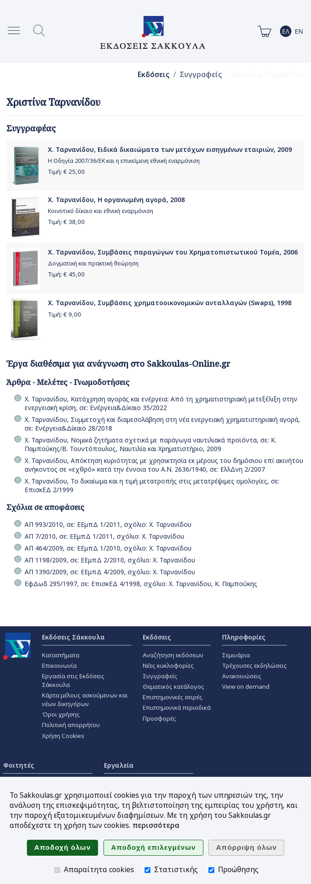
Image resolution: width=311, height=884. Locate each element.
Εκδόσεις (154, 74)
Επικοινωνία (59, 665)
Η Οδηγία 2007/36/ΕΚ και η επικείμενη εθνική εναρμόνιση (124, 161)
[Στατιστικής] (147, 870)
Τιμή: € (66, 171)
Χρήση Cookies (63, 736)
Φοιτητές (18, 765)
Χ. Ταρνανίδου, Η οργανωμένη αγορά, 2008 (116, 199)
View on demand (246, 686)
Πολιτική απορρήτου (71, 725)
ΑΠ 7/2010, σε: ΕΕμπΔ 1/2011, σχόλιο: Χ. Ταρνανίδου (104, 536)
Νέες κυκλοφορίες (168, 665)
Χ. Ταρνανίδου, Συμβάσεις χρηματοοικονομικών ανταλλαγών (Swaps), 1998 (169, 302)
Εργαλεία (119, 765)
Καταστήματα (60, 655)
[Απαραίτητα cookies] (57, 870)
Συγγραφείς (201, 74)
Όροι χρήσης (61, 714)
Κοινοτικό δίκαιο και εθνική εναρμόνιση (100, 211)
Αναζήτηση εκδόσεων (173, 655)
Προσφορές (159, 718)
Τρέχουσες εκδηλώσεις (254, 665)
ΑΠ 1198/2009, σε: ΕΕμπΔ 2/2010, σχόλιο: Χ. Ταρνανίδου (110, 560)
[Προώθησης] (211, 870)
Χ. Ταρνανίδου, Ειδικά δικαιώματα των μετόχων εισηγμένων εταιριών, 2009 (170, 149)
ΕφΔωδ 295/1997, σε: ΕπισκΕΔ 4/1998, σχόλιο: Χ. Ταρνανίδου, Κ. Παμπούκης (141, 583)
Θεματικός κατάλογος (173, 686)
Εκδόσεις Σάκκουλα (73, 637)
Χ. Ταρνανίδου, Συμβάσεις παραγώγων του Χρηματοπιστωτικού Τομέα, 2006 (173, 252)
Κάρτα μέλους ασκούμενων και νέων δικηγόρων (85, 699)
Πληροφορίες (243, 637)
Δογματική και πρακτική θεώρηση (93, 263)
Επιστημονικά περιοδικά (177, 707)
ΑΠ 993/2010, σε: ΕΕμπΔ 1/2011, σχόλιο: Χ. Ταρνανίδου (108, 524)
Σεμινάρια (236, 655)
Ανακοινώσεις (241, 676)
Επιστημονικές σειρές (172, 697)
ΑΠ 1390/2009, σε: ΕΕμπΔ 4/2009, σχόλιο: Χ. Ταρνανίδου (110, 571)
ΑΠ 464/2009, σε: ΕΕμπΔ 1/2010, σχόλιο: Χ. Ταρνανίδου (108, 548)
